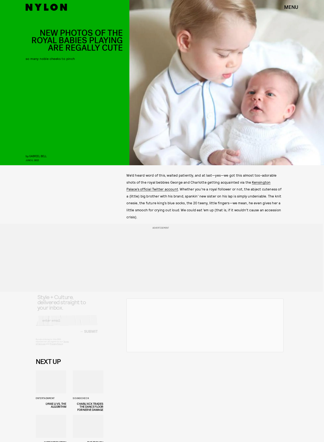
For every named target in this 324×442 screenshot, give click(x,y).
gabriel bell (38, 156)
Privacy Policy (56, 347)
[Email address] (67, 323)
